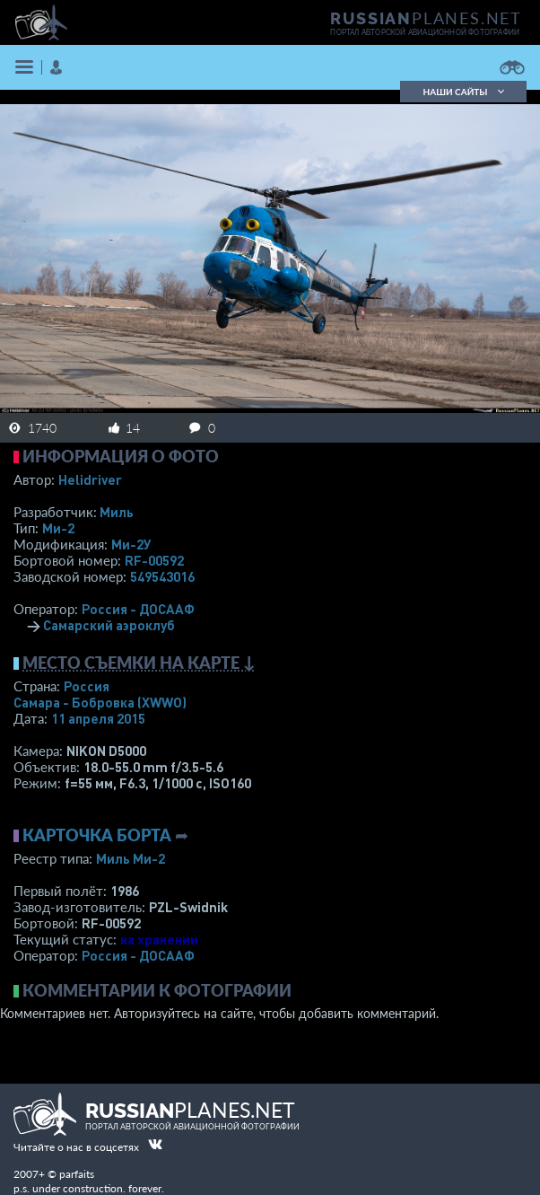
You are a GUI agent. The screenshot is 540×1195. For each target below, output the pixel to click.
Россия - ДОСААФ (138, 609)
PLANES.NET (426, 18)
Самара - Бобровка (100, 702)
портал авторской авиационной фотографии (424, 32)
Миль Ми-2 (130, 858)
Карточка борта (96, 835)
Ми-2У (131, 544)
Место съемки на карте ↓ (139, 662)
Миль (117, 512)
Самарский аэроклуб (109, 625)
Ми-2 (58, 528)
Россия (86, 686)
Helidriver (90, 479)
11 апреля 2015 (98, 718)
